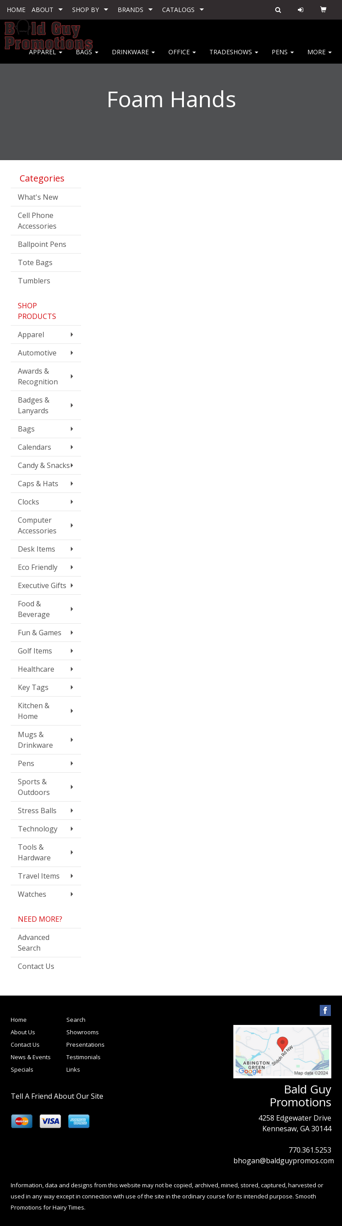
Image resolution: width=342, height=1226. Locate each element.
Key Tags (33, 687)
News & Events (31, 1057)
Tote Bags (35, 262)
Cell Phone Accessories (37, 220)
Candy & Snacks (44, 465)
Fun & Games (39, 632)
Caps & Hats (38, 483)
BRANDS (130, 9)
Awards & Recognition (38, 376)
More (319, 57)
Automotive (37, 353)
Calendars (34, 447)
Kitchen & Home (33, 711)
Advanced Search (33, 942)
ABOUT (42, 9)
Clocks (28, 502)
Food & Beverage (34, 609)
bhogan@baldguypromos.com (283, 1161)
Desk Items (36, 549)
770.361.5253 (310, 1150)
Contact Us (36, 966)
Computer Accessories (37, 525)
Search (76, 1020)
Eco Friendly (37, 567)
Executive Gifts (42, 585)
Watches (32, 894)
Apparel (45, 57)
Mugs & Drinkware (35, 740)
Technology (37, 829)
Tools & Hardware (34, 852)
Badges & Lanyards (33, 405)
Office (182, 57)
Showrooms (82, 1032)
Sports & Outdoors (34, 787)
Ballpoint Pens (42, 244)
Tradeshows (233, 57)
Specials (22, 1069)
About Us (23, 1032)
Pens (283, 57)
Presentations (85, 1044)
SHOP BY (85, 9)
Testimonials (83, 1057)
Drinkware (133, 57)
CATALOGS (178, 9)
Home (19, 1020)
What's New (38, 197)
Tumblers (34, 281)
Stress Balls (37, 810)
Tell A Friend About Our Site (57, 1096)
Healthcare (36, 669)
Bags (87, 57)
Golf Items (35, 651)
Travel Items (39, 876)
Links (73, 1069)
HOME (16, 9)
